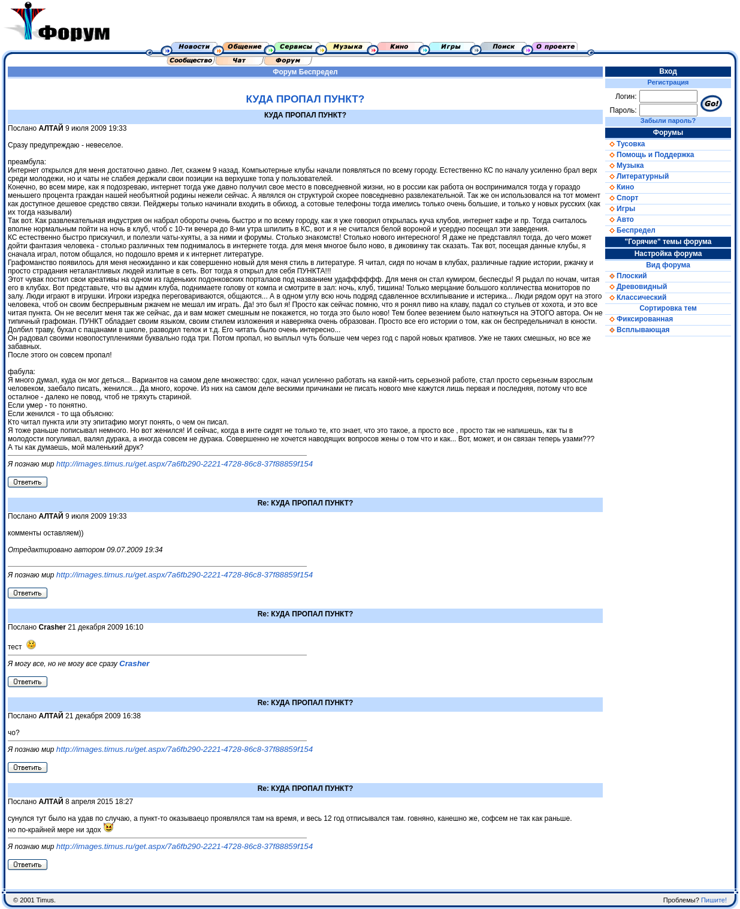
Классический (635, 297)
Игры (620, 208)
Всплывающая (637, 330)
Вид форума (668, 265)
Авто (619, 219)
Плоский (626, 276)
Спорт (621, 198)
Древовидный (636, 286)
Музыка (624, 165)
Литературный (637, 176)
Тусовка (625, 144)
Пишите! (714, 900)
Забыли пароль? (668, 120)
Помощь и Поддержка (649, 155)
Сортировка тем (668, 308)
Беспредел (318, 72)
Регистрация (668, 82)
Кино (619, 187)
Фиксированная (639, 319)
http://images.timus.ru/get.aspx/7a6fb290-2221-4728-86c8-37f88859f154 (184, 463)
